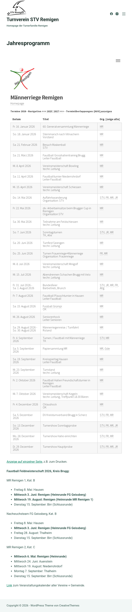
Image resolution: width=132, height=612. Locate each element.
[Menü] (123, 14)
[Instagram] (117, 13)
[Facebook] (111, 13)
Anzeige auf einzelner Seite (24, 461)
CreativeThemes (69, 605)
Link (9, 585)
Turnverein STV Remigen (33, 19)
